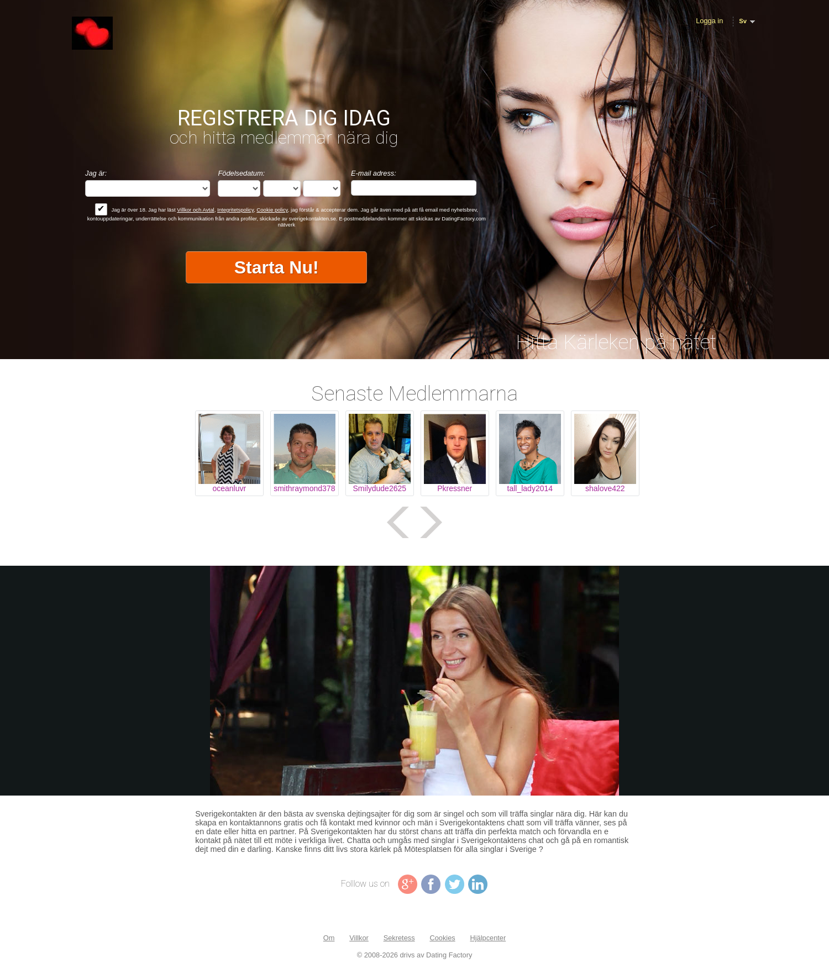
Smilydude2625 (380, 488)
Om (329, 938)
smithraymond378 (304, 488)
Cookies (442, 938)
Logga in (709, 21)
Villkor (359, 938)
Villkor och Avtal (195, 210)
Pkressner (454, 488)
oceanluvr (229, 488)
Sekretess (399, 938)
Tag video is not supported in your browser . (414, 681)
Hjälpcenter (488, 938)
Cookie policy (271, 210)
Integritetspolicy (235, 210)
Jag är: (96, 173)
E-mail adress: (373, 173)
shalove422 (605, 488)
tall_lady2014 (530, 488)
